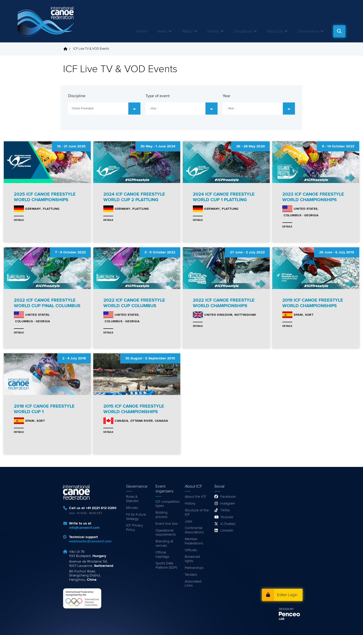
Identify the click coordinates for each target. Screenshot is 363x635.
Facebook (228, 496)
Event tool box (167, 523)
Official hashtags (162, 555)
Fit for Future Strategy (136, 517)
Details (19, 220)
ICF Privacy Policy (134, 528)
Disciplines (243, 31)
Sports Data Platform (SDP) (166, 565)
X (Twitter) (227, 524)
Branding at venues (164, 543)
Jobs (188, 521)
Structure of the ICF (197, 512)
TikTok (225, 510)
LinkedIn (226, 530)
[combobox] (104, 108)
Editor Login (287, 595)
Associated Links (193, 584)
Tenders (191, 574)
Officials (191, 550)
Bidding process (161, 515)
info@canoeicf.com (84, 528)
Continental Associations (194, 530)
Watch (187, 31)
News (162, 31)
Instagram (227, 503)
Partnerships (194, 568)
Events (213, 31)
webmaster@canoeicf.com (90, 541)
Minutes (132, 508)
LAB (281, 619)
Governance (308, 31)
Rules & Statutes (132, 499)
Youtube (226, 517)
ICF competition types (168, 504)
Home (142, 31)
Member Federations (194, 541)
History (190, 503)
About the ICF (195, 496)
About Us (275, 31)
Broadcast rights (192, 559)
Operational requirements (166, 533)
